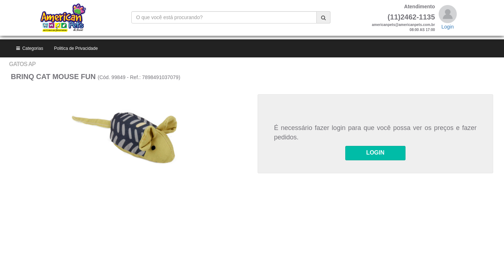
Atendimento (419, 6)
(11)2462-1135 (411, 17)
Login (447, 27)
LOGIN (375, 113)
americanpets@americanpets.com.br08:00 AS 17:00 (403, 27)
